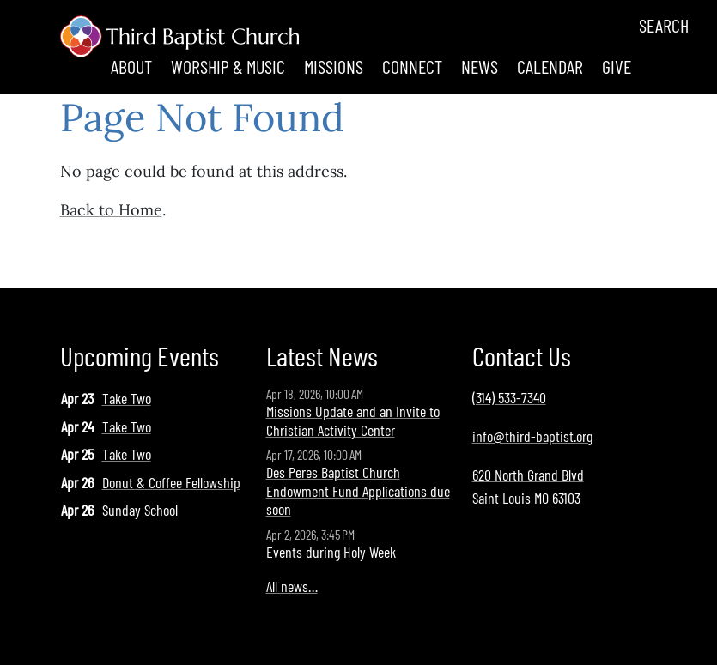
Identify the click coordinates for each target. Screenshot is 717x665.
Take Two (126, 398)
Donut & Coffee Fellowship (171, 482)
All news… (292, 586)
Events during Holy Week (331, 551)
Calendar (550, 66)
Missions (333, 66)
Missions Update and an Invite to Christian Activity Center (353, 420)
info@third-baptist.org (532, 435)
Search (664, 25)
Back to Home (111, 210)
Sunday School (140, 509)
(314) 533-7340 (509, 397)
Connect (412, 66)
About (131, 66)
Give (616, 66)
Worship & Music (228, 66)
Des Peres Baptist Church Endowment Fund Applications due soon (358, 490)
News (479, 66)
